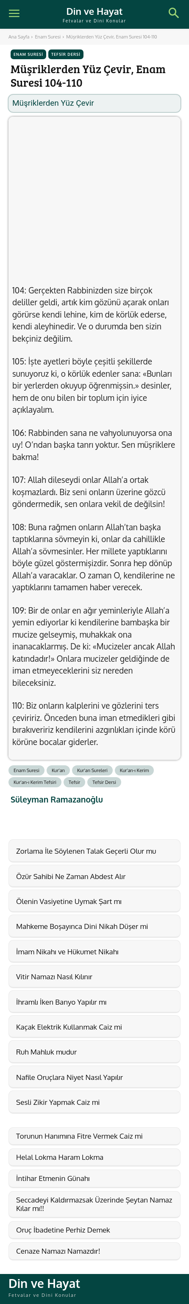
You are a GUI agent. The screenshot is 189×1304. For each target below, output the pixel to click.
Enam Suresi (48, 37)
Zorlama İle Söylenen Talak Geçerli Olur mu (86, 851)
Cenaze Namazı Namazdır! (58, 1250)
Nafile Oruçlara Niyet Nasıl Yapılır (69, 1077)
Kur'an (58, 770)
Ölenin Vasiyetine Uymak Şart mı (69, 901)
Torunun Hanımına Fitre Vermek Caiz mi (79, 1135)
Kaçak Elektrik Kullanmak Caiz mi (69, 1026)
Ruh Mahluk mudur (46, 1051)
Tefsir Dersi (65, 54)
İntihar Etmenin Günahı (53, 1178)
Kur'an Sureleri (92, 770)
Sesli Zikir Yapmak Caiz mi (58, 1102)
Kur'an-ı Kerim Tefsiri (35, 782)
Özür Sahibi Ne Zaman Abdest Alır (70, 876)
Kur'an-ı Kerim (134, 770)
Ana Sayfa (18, 37)
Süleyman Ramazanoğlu (57, 799)
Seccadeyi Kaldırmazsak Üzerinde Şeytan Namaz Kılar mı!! (94, 1204)
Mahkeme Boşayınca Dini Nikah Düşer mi (82, 926)
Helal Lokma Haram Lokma (59, 1157)
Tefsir (74, 782)
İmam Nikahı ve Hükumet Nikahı (67, 951)
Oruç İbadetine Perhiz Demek (63, 1229)
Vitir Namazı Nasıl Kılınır (54, 976)
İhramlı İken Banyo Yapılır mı (61, 1001)
